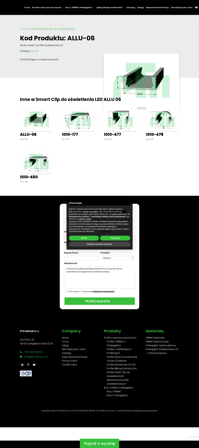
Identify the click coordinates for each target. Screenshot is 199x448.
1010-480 (29, 177)
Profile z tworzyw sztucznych (47, 7)
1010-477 (112, 134)
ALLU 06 (34, 51)
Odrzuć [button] (84, 238)
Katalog (131, 7)
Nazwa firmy (71, 252)
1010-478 (154, 134)
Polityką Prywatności (103, 291)
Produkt (105, 252)
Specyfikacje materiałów (110, 7)
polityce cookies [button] (85, 219)
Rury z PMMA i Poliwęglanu (79, 7)
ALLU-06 (28, 134)
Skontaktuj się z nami (182, 7)
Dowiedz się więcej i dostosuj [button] (99, 244)
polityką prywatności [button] (90, 212)
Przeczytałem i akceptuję (89, 291)
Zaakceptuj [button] (115, 238)
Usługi (140, 7)
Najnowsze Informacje (157, 7)
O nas (27, 7)
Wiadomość (70, 263)
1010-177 (70, 134)
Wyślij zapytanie (97, 301)
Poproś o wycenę (99, 430)
